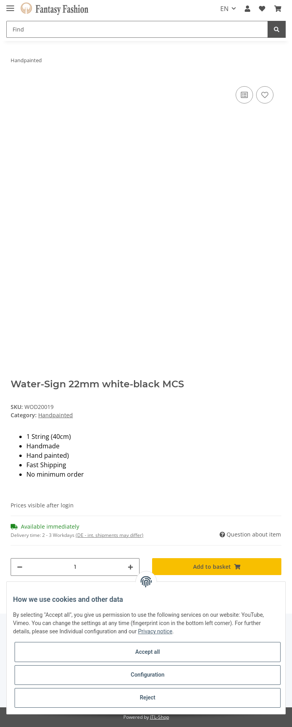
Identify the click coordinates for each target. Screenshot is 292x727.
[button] (247, 9)
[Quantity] (75, 567)
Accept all (147, 652)
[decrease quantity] (19, 567)
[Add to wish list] (264, 95)
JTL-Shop (159, 717)
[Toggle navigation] (10, 5)
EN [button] (224, 8)
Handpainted (55, 415)
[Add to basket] (216, 566)
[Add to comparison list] (244, 95)
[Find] (137, 29)
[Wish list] (262, 9)
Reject (148, 697)
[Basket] (278, 9)
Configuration (147, 675)
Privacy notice (155, 631)
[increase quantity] (130, 567)
